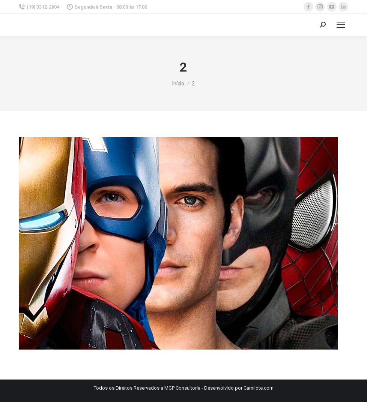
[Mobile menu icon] (340, 24)
